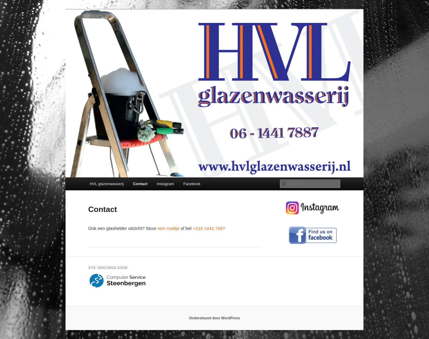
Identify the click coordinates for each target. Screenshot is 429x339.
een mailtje (168, 228)
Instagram (165, 184)
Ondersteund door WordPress (214, 318)
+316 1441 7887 (209, 228)
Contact (140, 184)
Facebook (192, 184)
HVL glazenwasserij (107, 184)
